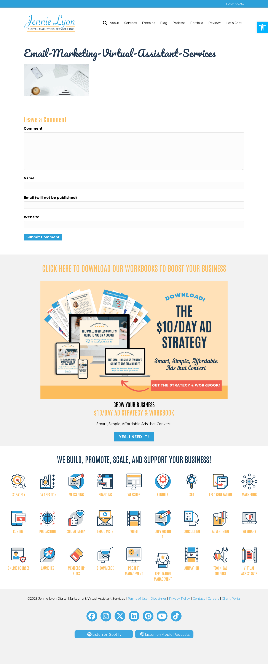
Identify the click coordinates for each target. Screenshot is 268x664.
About (114, 23)
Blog (163, 23)
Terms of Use (138, 599)
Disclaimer (158, 599)
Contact (199, 599)
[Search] (103, 23)
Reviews (214, 23)
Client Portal (231, 599)
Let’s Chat (234, 23)
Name (29, 178)
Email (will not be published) (50, 198)
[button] (91, 616)
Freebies (148, 23)
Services (130, 23)
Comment (33, 128)
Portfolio (196, 23)
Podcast (178, 23)
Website (31, 217)
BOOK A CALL (235, 3)
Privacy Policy (179, 599)
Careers (213, 599)
